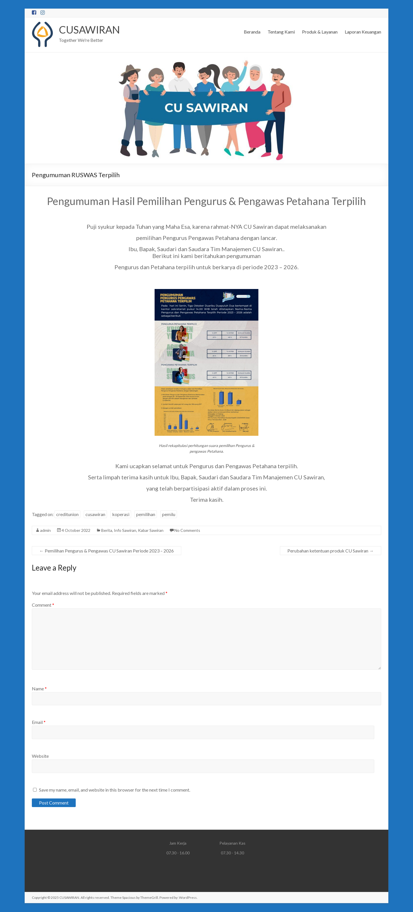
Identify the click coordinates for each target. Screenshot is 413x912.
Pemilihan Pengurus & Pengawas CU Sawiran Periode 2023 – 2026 (106, 551)
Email (39, 722)
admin (45, 530)
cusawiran (95, 514)
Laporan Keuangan (363, 31)
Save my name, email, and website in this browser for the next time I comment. (114, 790)
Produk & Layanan (320, 31)
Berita (106, 530)
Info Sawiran (125, 530)
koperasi (120, 514)
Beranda (252, 31)
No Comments (187, 530)
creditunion (67, 514)
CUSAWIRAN (89, 30)
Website (40, 756)
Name (39, 689)
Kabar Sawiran (150, 530)
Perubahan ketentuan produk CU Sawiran (330, 551)
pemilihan (145, 514)
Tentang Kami (281, 31)
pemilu (168, 514)
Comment (43, 605)
